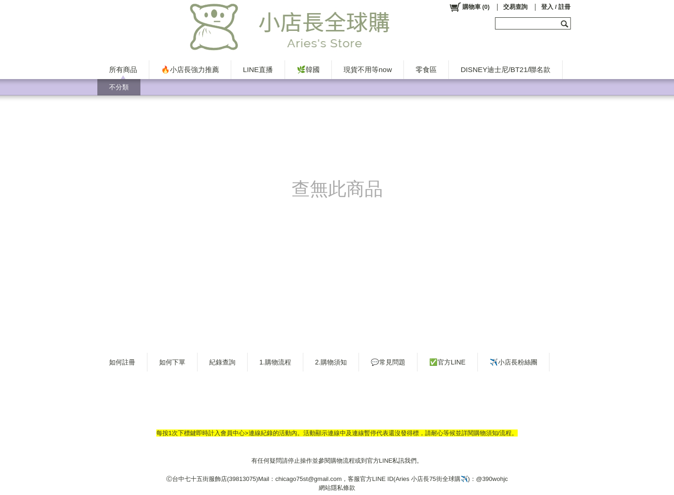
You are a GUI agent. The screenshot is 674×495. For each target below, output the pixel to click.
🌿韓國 (308, 69)
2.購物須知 (331, 362)
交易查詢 (515, 6)
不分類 (119, 87)
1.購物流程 (275, 362)
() (469, 7)
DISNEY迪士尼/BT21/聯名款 (505, 69)
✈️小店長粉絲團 (513, 362)
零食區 (426, 69)
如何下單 (172, 362)
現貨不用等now (368, 69)
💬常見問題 (388, 362)
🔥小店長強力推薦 (190, 69)
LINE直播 (258, 69)
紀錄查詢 (222, 362)
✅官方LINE (447, 362)
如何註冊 (122, 362)
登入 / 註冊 (556, 6)
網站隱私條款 (337, 487)
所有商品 (123, 69)
